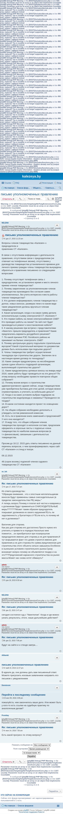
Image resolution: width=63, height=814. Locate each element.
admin (4, 565)
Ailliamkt (5, 655)
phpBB (25, 810)
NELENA (5, 223)
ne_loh (4, 472)
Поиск (48, 199)
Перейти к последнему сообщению (23, 694)
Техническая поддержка (28, 812)
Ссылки (8, 183)
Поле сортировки (31, 748)
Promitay (5, 715)
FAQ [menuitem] (17, 183)
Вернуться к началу (60, 467)
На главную (9, 188)
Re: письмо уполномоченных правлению (27, 483)
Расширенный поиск (53, 199)
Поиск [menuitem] (60, 188)
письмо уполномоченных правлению (29, 194)
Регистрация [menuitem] (47, 183)
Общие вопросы (38, 188)
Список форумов (23, 188)
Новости (41, 812)
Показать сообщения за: (31, 745)
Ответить (7, 198)
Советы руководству (50, 188)
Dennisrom (6, 685)
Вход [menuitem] (59, 183)
